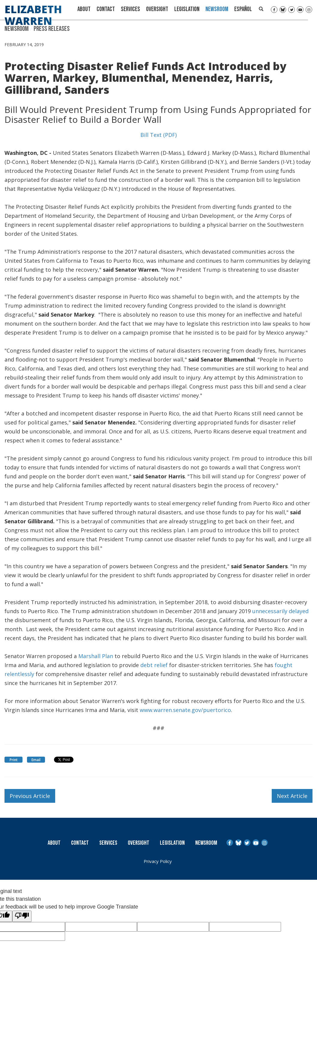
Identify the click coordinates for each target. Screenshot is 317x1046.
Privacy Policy (158, 861)
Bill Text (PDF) (158, 134)
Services (130, 9)
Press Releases (52, 29)
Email (35, 759)
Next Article (292, 795)
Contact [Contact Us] (106, 9)
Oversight (157, 9)
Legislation (186, 9)
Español (243, 9)
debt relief (154, 665)
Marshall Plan (95, 656)
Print (14, 759)
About (84, 9)
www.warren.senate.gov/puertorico (185, 710)
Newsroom (216, 9)
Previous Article (30, 795)
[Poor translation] (21, 916)
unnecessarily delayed (280, 611)
